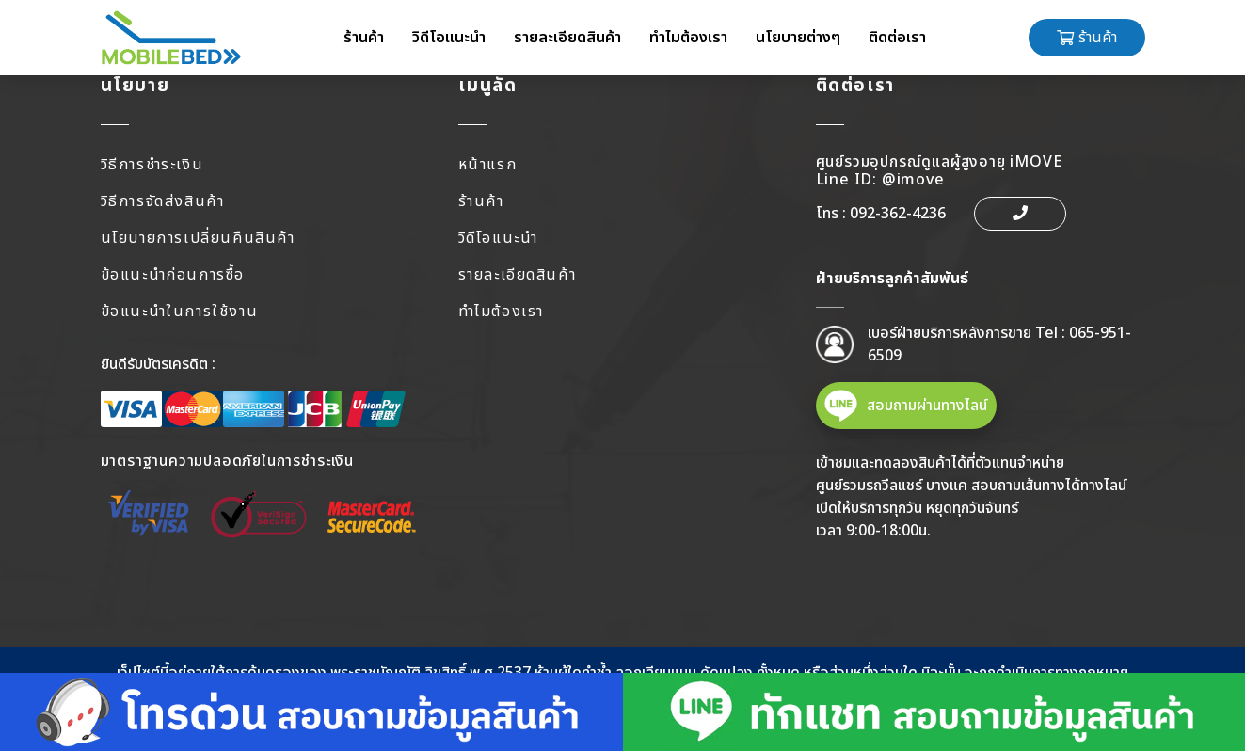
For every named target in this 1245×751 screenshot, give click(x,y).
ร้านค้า (363, 37)
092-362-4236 (898, 213)
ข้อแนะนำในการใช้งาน (180, 311)
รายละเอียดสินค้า (567, 37)
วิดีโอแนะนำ (449, 37)
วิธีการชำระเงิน (152, 164)
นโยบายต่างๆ (798, 37)
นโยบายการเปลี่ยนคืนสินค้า (198, 238)
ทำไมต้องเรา (688, 37)
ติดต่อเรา (897, 37)
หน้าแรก (488, 164)
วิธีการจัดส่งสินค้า (163, 201)
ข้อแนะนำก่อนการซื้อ (173, 275)
